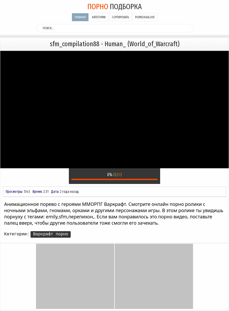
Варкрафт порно (50, 234)
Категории (99, 17)
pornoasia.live (145, 17)
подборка (114, 6)
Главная (80, 17)
